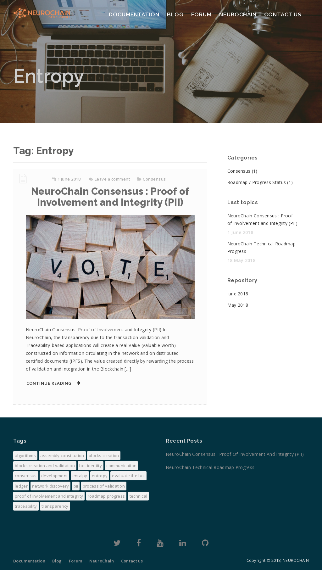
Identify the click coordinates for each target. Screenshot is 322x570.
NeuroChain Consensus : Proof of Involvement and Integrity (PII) (110, 197)
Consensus (154, 179)
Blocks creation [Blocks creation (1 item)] (104, 455)
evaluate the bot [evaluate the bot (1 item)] (128, 475)
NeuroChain (238, 14)
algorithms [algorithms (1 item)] (25, 455)
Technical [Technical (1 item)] (138, 496)
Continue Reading (49, 383)
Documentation (134, 14)
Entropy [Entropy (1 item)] (100, 475)
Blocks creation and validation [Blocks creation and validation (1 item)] (45, 465)
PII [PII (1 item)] (76, 486)
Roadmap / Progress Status (256, 182)
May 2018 (237, 305)
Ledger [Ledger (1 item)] (21, 486)
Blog (175, 14)
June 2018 (237, 294)
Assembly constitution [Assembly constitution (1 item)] (62, 455)
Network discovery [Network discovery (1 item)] (50, 486)
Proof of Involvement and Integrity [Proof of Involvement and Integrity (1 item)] (49, 496)
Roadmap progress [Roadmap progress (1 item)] (106, 496)
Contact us (282, 14)
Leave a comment (112, 179)
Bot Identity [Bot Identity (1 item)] (90, 465)
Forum (201, 14)
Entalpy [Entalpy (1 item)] (79, 475)
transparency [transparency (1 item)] (55, 506)
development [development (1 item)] (54, 475)
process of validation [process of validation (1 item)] (104, 486)
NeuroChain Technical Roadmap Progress (214, 467)
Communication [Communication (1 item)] (121, 465)
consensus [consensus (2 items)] (26, 475)
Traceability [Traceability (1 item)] (26, 506)
